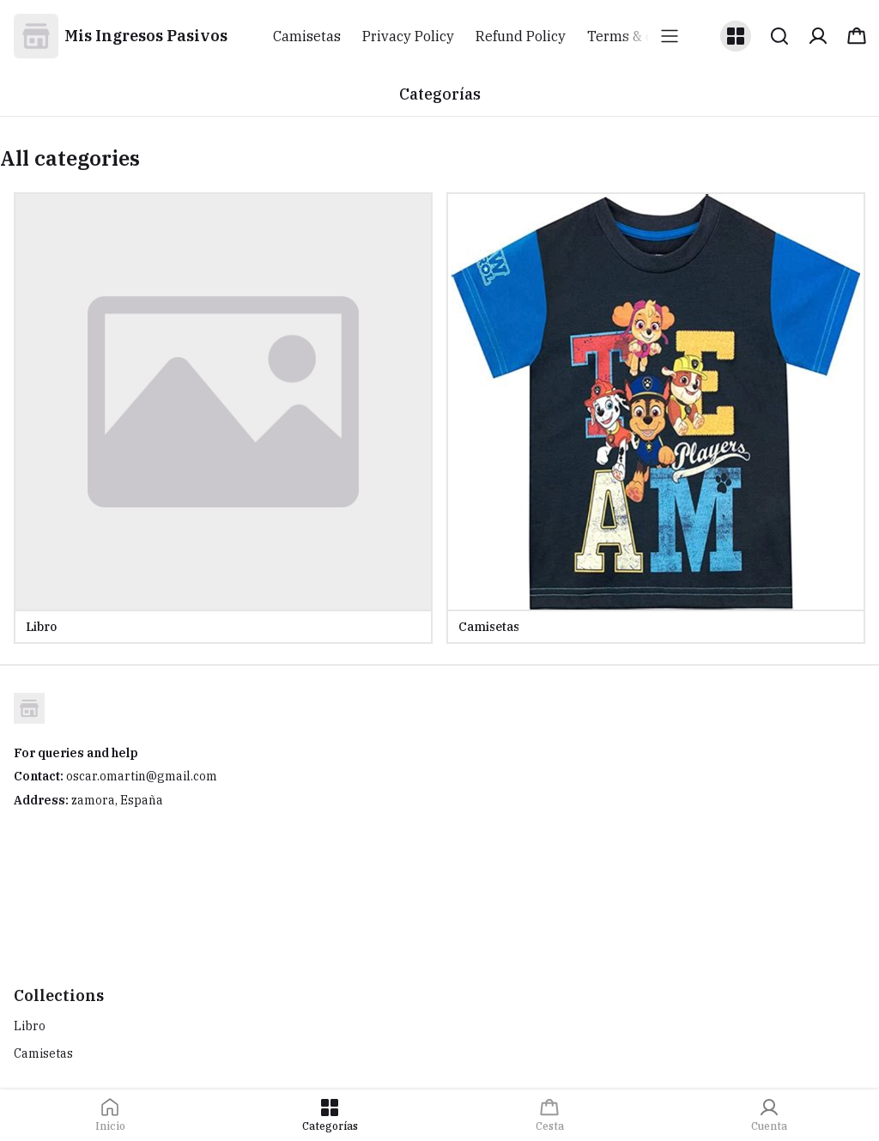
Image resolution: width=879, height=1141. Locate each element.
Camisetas (43, 1053)
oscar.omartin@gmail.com (141, 776)
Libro (29, 1026)
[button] (735, 36)
